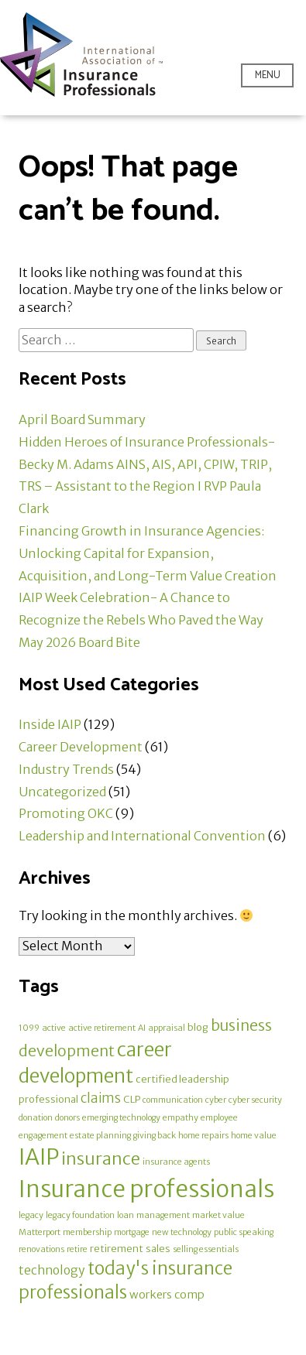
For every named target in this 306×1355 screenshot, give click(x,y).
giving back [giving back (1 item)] (154, 1136)
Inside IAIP (50, 724)
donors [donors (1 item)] (67, 1118)
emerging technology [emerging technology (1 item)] (121, 1118)
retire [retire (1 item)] (77, 1249)
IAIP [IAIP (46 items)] (39, 1157)
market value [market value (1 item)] (218, 1215)
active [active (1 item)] (54, 1028)
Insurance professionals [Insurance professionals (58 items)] (146, 1189)
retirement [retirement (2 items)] (116, 1248)
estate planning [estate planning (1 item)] (100, 1136)
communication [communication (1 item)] (173, 1100)
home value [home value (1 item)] (254, 1136)
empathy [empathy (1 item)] (180, 1118)
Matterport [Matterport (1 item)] (39, 1232)
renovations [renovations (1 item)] (41, 1249)
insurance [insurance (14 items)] (100, 1158)
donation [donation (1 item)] (36, 1118)
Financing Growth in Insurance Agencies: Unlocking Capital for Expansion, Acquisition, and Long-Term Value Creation (148, 553)
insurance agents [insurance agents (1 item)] (176, 1162)
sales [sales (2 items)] (158, 1248)
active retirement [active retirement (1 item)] (102, 1028)
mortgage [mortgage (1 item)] (132, 1232)
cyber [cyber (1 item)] (215, 1100)
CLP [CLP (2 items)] (131, 1099)
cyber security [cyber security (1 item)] (255, 1100)
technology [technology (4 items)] (52, 1270)
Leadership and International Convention (142, 835)
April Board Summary (82, 419)
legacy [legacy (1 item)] (31, 1215)
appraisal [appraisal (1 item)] (166, 1028)
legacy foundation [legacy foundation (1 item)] (80, 1215)
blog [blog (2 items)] (197, 1027)
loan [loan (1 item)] (125, 1215)
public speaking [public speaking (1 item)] (243, 1232)
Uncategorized (62, 791)
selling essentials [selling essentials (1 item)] (206, 1249)
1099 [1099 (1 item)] (29, 1028)
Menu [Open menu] (267, 75)
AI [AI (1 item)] (142, 1028)
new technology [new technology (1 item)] (181, 1232)
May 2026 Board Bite (79, 642)
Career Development (81, 746)
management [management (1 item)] (163, 1215)
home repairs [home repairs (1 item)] (203, 1136)
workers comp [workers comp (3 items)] (167, 1295)
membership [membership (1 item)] (87, 1232)
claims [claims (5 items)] (101, 1098)
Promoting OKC (66, 813)
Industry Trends (66, 769)
